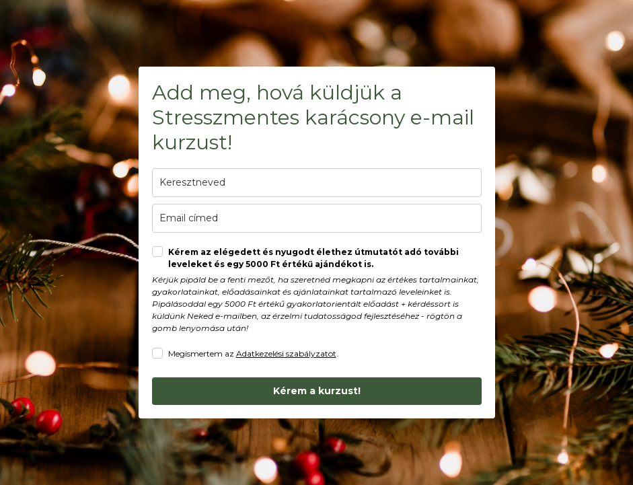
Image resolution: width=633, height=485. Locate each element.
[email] (317, 218)
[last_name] (317, 182)
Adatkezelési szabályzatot (286, 353)
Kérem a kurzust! (317, 391)
